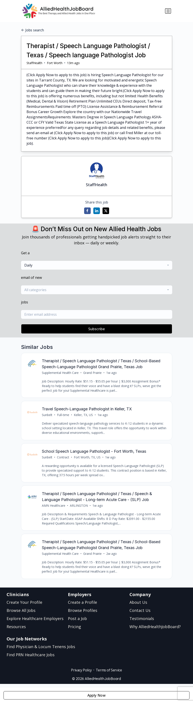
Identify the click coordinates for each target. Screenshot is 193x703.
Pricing (74, 630)
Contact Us (140, 614)
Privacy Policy (81, 673)
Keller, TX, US (83, 416)
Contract (63, 459)
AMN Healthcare (54, 508)
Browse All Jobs (21, 614)
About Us (138, 606)
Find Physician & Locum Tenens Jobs (41, 650)
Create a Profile (82, 606)
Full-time (63, 416)
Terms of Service (109, 673)
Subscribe (96, 328)
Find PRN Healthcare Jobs (31, 658)
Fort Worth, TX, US (87, 459)
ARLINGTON (79, 508)
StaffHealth (34, 63)
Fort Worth (54, 63)
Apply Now (96, 695)
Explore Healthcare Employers (35, 622)
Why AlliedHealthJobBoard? (155, 630)
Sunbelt (47, 416)
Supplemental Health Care (60, 373)
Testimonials (141, 622)
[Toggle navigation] (168, 11)
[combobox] (96, 265)
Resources (16, 630)
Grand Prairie (93, 373)
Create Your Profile (24, 606)
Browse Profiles (82, 614)
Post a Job (77, 622)
